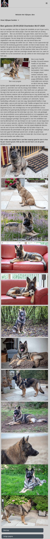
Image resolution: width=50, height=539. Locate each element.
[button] (46, 3)
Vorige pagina (8, 536)
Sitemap (6, 530)
